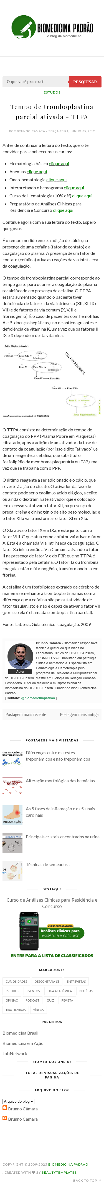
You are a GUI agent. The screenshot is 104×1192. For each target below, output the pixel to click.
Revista (67, 1000)
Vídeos (38, 1010)
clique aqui (59, 163)
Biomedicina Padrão (68, 1164)
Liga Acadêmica (59, 991)
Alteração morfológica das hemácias (60, 780)
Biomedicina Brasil (20, 1032)
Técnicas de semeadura (48, 864)
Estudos (52, 92)
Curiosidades (16, 981)
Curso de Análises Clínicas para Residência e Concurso (52, 903)
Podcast (32, 1000)
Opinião (12, 1000)
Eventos (33, 991)
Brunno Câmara (23, 1108)
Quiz (50, 1000)
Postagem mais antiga (79, 714)
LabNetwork (14, 1053)
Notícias (86, 991)
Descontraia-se (47, 981)
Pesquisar (85, 82)
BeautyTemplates (59, 1172)
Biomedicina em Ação (23, 1043)
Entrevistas (76, 981)
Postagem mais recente (25, 714)
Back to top (87, 1180)
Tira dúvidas (16, 1010)
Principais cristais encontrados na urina (63, 836)
